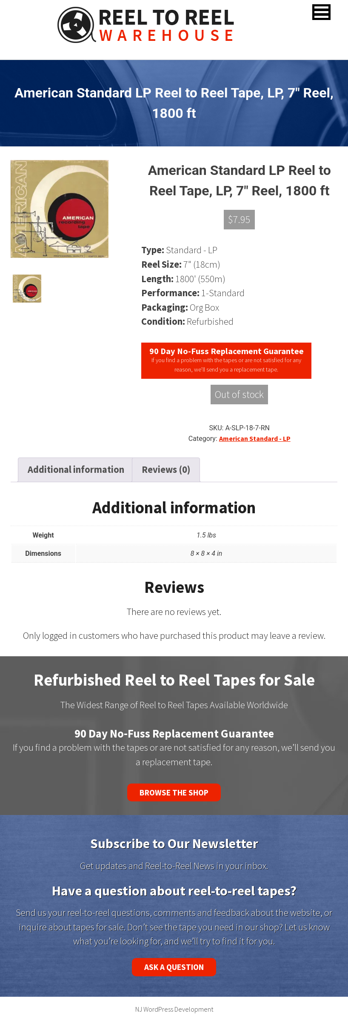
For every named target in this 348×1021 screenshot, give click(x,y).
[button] (321, 12)
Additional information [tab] (76, 469)
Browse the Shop (174, 792)
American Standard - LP (255, 438)
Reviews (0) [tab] (166, 469)
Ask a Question (174, 967)
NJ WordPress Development (174, 1009)
